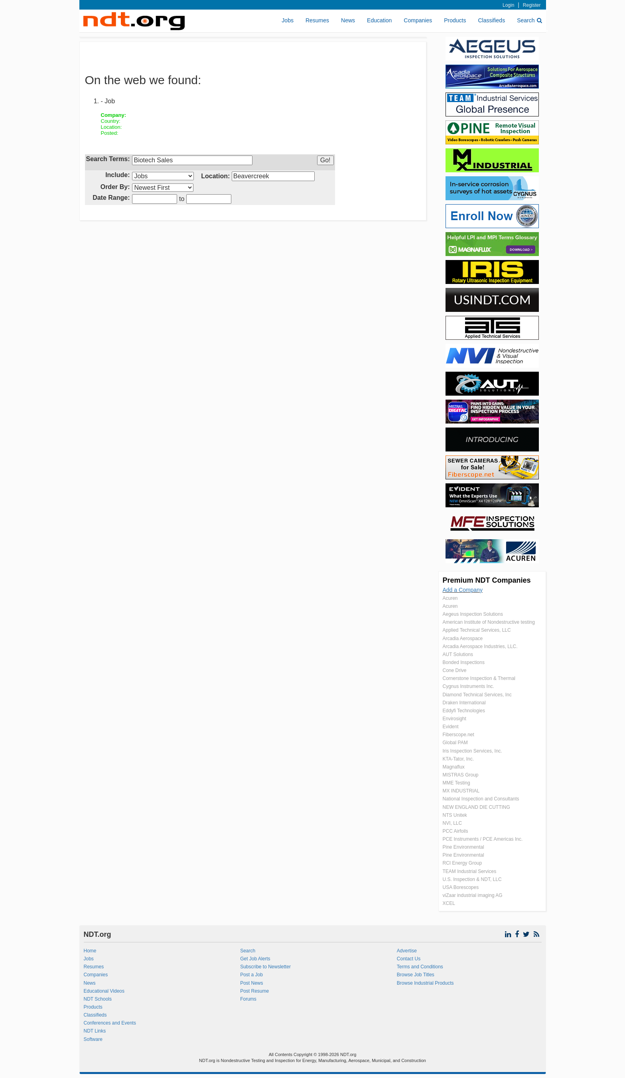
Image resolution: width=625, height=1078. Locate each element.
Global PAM (455, 742)
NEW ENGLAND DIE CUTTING (476, 807)
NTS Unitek (455, 815)
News (348, 20)
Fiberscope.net (458, 734)
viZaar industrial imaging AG (473, 895)
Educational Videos (104, 991)
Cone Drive (455, 670)
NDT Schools (98, 999)
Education (379, 20)
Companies (418, 20)
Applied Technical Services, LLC (477, 630)
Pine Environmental (463, 847)
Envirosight (454, 718)
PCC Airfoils (455, 831)
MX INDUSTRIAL (461, 791)
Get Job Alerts (255, 959)
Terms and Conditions (420, 967)
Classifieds (491, 20)
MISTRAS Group (461, 775)
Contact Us (408, 959)
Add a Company (463, 590)
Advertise (407, 951)
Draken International (464, 703)
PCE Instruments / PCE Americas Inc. (483, 839)
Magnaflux (454, 767)
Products (455, 20)
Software (93, 1039)
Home (90, 951)
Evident (451, 726)
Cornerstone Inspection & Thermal (479, 678)
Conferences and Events (110, 1023)
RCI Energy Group (462, 863)
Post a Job (251, 974)
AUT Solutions (458, 654)
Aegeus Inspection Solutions (473, 614)
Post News (251, 983)
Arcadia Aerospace (463, 638)
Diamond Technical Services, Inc (477, 695)
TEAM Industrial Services (470, 871)
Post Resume (254, 991)
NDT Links (95, 1031)
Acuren (450, 598)
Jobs (288, 20)
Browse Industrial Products (425, 983)
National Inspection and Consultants (481, 799)
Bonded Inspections (464, 662)
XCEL (449, 903)
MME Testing (456, 783)
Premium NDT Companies (487, 580)
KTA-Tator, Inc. (458, 759)
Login (508, 5)
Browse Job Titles (415, 974)
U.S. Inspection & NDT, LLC (472, 879)
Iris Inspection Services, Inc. (472, 751)
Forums (248, 999)
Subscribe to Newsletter (265, 967)
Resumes (317, 20)
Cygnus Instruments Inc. (468, 686)
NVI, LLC (452, 823)
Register (532, 5)
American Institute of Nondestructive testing (489, 622)
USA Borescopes (461, 887)
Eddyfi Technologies (464, 710)
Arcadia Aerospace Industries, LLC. (480, 646)
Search (529, 20)
